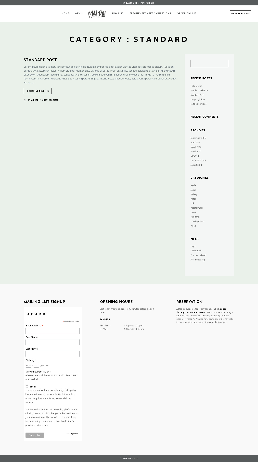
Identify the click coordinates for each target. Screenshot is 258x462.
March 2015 (196, 151)
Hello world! (196, 86)
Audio (193, 190)
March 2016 (196, 147)
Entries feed (196, 250)
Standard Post (40, 60)
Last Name (32, 348)
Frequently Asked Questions (150, 14)
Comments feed (198, 255)
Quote (193, 212)
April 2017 (195, 142)
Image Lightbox (198, 99)
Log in (193, 246)
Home (65, 14)
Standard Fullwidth (199, 90)
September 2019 (198, 138)
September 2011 (198, 160)
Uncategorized (50, 100)
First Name (32, 337)
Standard (33, 100)
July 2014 (195, 155)
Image (193, 198)
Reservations (240, 14)
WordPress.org (198, 259)
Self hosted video (199, 104)
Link (192, 203)
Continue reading (38, 91)
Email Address (35, 325)
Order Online (186, 14)
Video (193, 225)
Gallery (194, 194)
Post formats (197, 207)
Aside (193, 185)
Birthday (30, 360)
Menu (79, 14)
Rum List (118, 14)
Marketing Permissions (38, 371)
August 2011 (196, 165)
